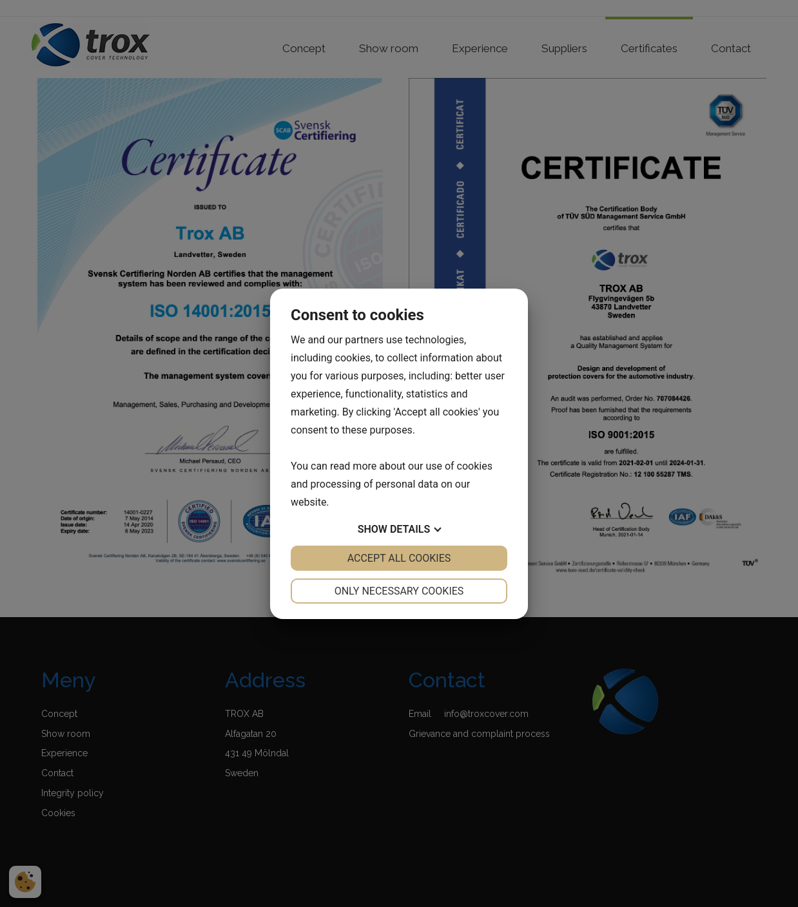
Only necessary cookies (399, 591)
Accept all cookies (399, 558)
